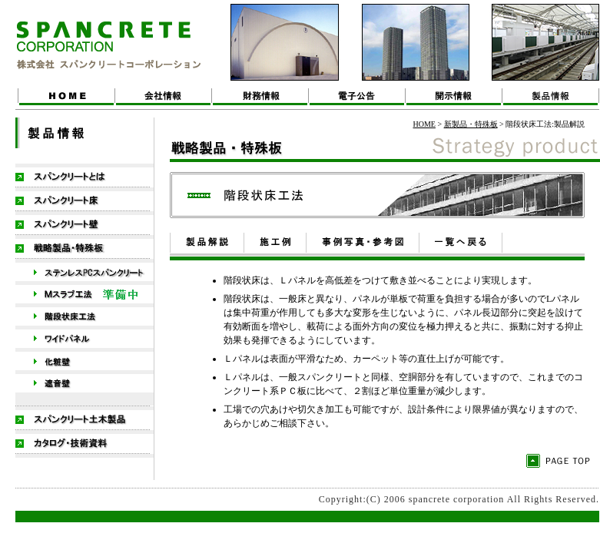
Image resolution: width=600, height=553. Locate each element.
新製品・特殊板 (471, 124)
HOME (424, 124)
